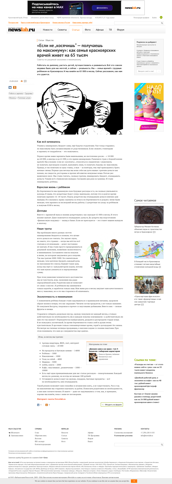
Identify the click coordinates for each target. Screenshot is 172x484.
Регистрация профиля (141, 18)
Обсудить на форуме (113, 405)
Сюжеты (64, 438)
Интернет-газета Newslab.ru (51, 399)
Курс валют (110, 18)
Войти (154, 18)
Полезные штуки (24, 98)
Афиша (90, 432)
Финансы (12, 98)
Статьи (41, 40)
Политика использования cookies (20, 453)
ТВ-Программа (93, 435)
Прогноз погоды (86, 18)
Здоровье (29, 93)
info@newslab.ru (147, 435)
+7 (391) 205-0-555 (148, 432)
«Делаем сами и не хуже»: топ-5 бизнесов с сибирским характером (104, 350)
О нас (37, 432)
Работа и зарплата (16, 93)
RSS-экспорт (39, 441)
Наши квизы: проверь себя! (82, 22)
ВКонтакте (14, 432)
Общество (49, 40)
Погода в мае (13, 22)
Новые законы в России (61, 22)
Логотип (38, 438)
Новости (64, 432)
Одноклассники (15, 435)
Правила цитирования (110, 477)
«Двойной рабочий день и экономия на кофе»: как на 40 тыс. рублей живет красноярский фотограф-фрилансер (147, 383)
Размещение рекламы (123, 435)
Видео (90, 441)
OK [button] (134, 481)
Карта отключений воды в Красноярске (35, 22)
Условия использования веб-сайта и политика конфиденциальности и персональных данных (40, 451)
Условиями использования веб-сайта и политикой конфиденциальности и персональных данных (148, 53)
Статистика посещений (123, 432)
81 (25, 81)
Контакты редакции (43, 444)
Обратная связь (41, 435)
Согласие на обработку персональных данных (145, 62)
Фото (63, 441)
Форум (90, 438)
